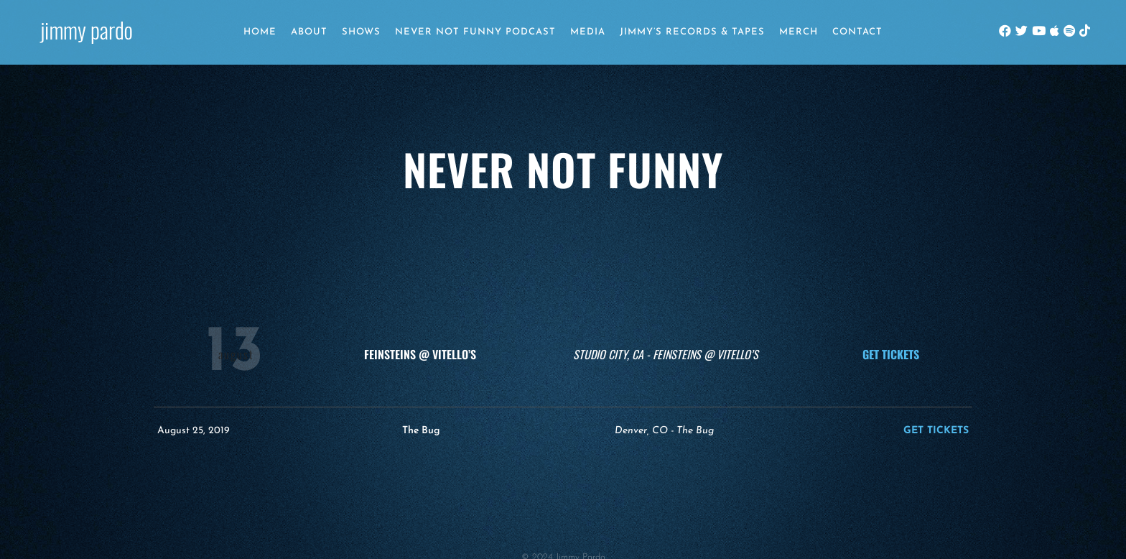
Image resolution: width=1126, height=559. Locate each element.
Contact (857, 32)
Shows (361, 32)
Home (259, 32)
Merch (798, 32)
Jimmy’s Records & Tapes (692, 32)
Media (587, 32)
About (309, 32)
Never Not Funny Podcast (475, 32)
